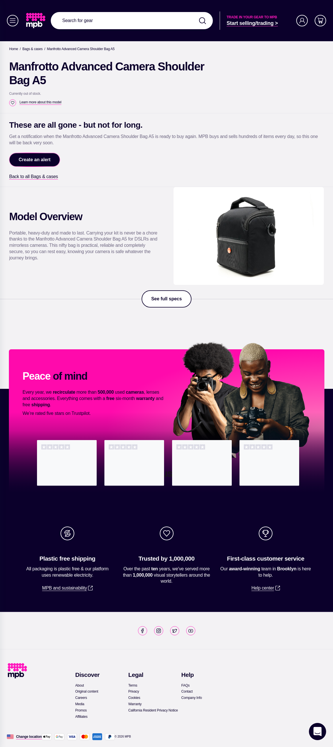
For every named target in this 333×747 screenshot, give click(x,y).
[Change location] (29, 736)
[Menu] (12, 20)
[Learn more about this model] (40, 102)
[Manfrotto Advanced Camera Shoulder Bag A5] (81, 49)
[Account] (302, 20)
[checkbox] (12, 102)
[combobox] (132, 20)
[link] (36, 20)
